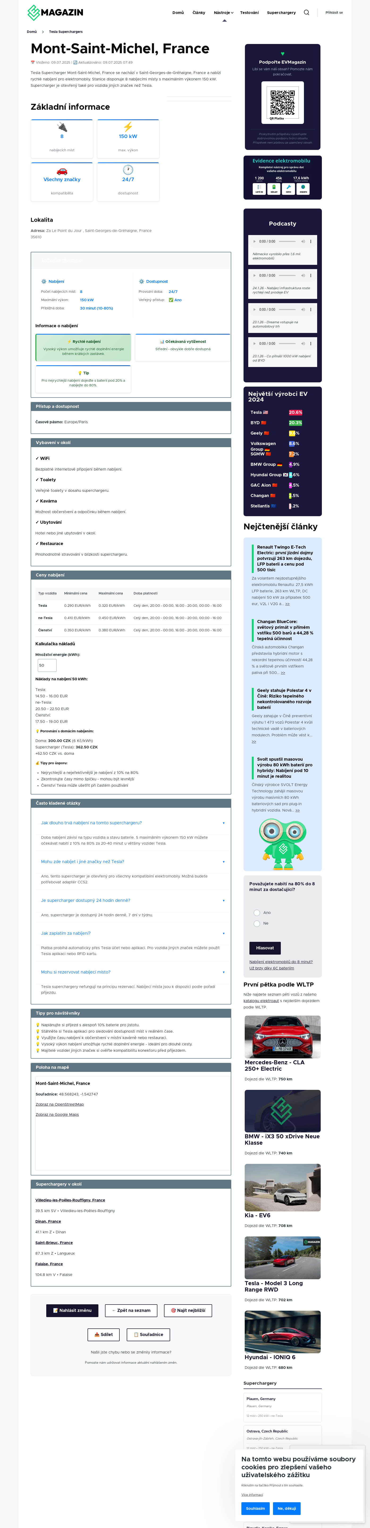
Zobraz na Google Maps (57, 1115)
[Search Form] (306, 13)
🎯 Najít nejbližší (188, 1311)
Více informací (252, 1495)
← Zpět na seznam (131, 1311)
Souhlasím (255, 1509)
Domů (32, 32)
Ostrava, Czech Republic (267, 1431)
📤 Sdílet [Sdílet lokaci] (103, 1335)
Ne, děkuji (287, 1509)
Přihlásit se (334, 12)
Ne (266, 923)
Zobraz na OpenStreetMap (60, 1104)
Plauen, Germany (261, 1399)
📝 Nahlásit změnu (72, 1311)
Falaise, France (49, 1264)
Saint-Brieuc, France (54, 1243)
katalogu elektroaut (261, 1001)
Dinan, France (48, 1221)
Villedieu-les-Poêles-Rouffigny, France (70, 1200)
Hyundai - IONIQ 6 (270, 1357)
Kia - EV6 (257, 1215)
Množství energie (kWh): (57, 655)
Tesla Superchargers (66, 32)
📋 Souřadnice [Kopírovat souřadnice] (148, 1335)
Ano (267, 913)
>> (287, 604)
